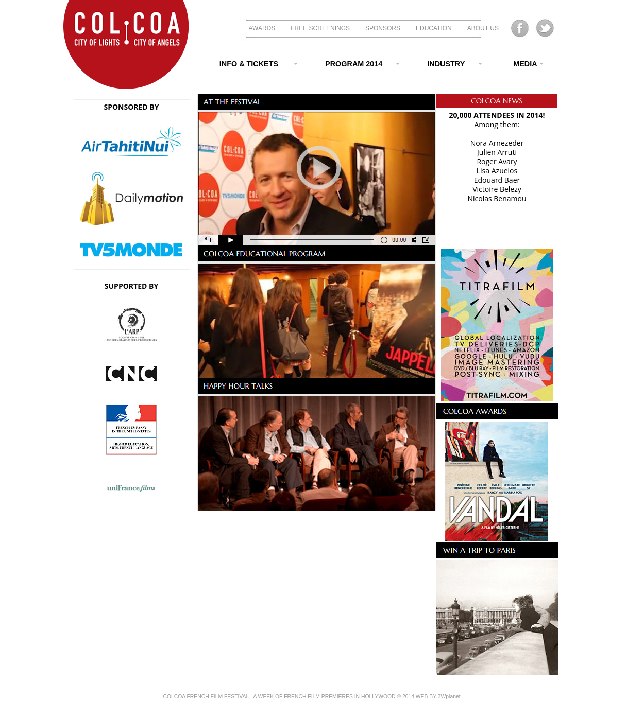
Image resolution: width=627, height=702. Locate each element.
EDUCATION (434, 28)
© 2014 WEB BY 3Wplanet (428, 696)
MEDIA (519, 64)
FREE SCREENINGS (320, 28)
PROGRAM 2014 (356, 64)
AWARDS (262, 28)
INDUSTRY (448, 64)
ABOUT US (483, 28)
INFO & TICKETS (250, 64)
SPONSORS (382, 28)
